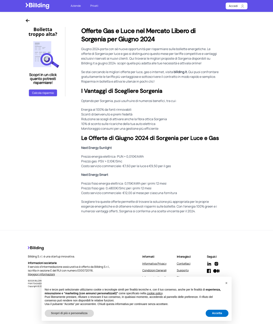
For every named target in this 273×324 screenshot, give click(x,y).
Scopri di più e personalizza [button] (69, 313)
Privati (94, 6)
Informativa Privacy (154, 263)
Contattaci (183, 263)
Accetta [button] (217, 313)
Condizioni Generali (154, 270)
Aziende (76, 6)
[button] (226, 283)
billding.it (180, 72)
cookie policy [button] (154, 293)
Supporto (183, 270)
